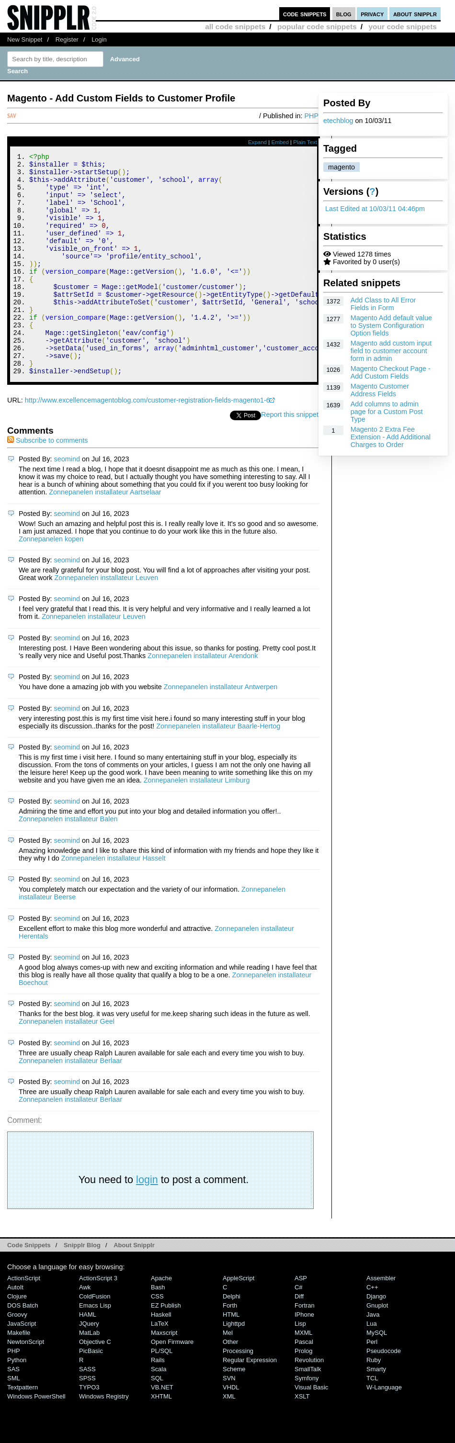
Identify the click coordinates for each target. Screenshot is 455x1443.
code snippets (305, 14)
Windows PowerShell (36, 1438)
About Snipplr (134, 1286)
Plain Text (305, 142)
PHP (311, 116)
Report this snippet (289, 456)
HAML (87, 1356)
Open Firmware (172, 1383)
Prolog (303, 1392)
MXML (303, 1374)
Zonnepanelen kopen (51, 580)
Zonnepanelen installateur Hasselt (113, 900)
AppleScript (238, 1319)
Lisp (300, 1365)
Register (67, 39)
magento (341, 167)
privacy (372, 14)
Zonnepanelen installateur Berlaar (70, 1102)
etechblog (338, 120)
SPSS (87, 1419)
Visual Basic (311, 1428)
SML (13, 1419)
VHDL (231, 1428)
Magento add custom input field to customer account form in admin (391, 350)
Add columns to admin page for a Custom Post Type (387, 411)
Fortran (305, 1347)
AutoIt (15, 1328)
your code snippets (402, 26)
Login (99, 39)
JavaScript (21, 1365)
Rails (158, 1401)
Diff (299, 1338)
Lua (371, 1365)
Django (376, 1338)
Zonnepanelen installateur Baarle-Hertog (218, 768)
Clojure (17, 1338)
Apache (161, 1319)
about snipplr (415, 14)
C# (299, 1328)
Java (372, 1356)
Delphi (231, 1338)
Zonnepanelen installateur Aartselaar (105, 533)
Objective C (95, 1383)
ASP (301, 1319)
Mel (228, 1374)
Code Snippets (29, 1286)
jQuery (89, 1365)
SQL (157, 1419)
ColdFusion (95, 1338)
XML (229, 1438)
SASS (87, 1410)
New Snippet (24, 39)
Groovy (17, 1356)
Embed (280, 142)
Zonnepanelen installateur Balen (68, 860)
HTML (231, 1356)
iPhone (304, 1356)
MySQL (376, 1374)
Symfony (306, 1419)
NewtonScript (25, 1383)
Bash (158, 1328)
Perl (371, 1383)
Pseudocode (383, 1392)
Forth (230, 1347)
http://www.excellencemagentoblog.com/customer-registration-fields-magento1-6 (147, 442)
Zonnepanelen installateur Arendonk (203, 697)
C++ (372, 1328)
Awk (85, 1328)
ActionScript (23, 1319)
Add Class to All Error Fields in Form (383, 304)
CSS (157, 1338)
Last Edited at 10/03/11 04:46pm (375, 209)
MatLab (89, 1374)
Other (230, 1383)
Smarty (376, 1410)
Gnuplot (377, 1347)
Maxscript (164, 1374)
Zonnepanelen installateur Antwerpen (221, 728)
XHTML (161, 1438)
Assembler (381, 1319)
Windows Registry (104, 1438)
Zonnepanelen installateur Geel (66, 1063)
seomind (67, 500)
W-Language (384, 1428)
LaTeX (160, 1365)
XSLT (302, 1438)
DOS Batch (22, 1347)
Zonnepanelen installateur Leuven (106, 619)
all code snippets (235, 26)
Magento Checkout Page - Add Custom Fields (391, 372)
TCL (372, 1419)
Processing (238, 1392)
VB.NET (162, 1428)
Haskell (161, 1356)
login (147, 1221)
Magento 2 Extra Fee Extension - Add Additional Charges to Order (391, 436)
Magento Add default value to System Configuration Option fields (391, 325)
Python (16, 1401)
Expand (257, 142)
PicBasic (91, 1392)
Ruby (373, 1401)
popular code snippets (317, 26)
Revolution (309, 1401)
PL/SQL (161, 1392)
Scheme (234, 1410)
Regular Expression (250, 1401)
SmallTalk (308, 1410)
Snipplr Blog (82, 1286)
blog (344, 14)
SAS (13, 1410)
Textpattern (22, 1428)
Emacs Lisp (95, 1347)
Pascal (304, 1383)
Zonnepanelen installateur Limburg (197, 822)
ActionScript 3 (98, 1319)
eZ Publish (166, 1347)
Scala (158, 1410)
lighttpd (234, 1365)
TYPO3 (89, 1428)
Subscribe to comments (47, 482)
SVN (229, 1419)
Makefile (18, 1374)
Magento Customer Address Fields (380, 390)
